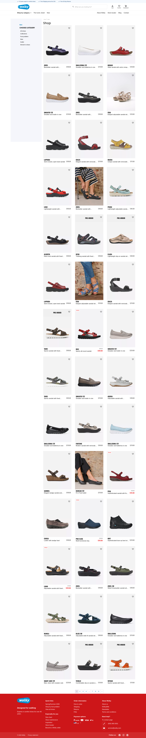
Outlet (22, 42)
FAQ (75, 712)
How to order (78, 704)
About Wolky (101, 13)
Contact (126, 13)
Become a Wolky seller (53, 727)
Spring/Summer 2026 (52, 704)
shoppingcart (126, 6)
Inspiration (48, 722)
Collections (23, 33)
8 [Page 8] (95, 691)
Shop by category (24, 13)
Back (21, 24)
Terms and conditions (109, 712)
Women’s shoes (25, 44)
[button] (69, 27)
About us (105, 704)
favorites (119, 6)
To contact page (107, 720)
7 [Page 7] (92, 691)
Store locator (112, 13)
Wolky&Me (105, 707)
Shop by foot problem (52, 707)
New (48, 13)
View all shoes (50, 709)
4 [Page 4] (86, 691)
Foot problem (24, 36)
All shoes (23, 31)
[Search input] (86, 6)
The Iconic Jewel (39, 13)
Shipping (77, 707)
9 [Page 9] (98, 691)
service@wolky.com (114, 728)
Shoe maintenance (51, 720)
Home (45, 19)
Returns (76, 709)
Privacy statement (33, 735)
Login (112, 6)
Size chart (48, 717)
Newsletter (105, 709)
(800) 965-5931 (113, 723)
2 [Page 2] (79, 691)
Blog (119, 13)
